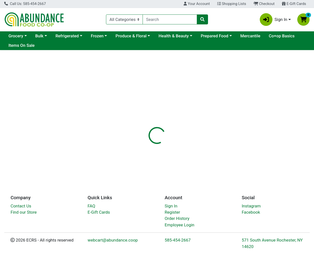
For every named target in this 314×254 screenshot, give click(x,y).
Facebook (251, 212)
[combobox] (170, 19)
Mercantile (250, 35)
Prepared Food (214, 35)
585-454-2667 (178, 240)
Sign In (171, 205)
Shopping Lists (231, 3)
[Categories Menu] (124, 19)
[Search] (170, 19)
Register (172, 212)
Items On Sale (21, 45)
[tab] (145, 124)
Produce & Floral (131, 35)
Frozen (97, 35)
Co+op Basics (282, 35)
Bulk (39, 35)
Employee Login (179, 224)
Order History (177, 218)
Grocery (15, 35)
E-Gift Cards (294, 3)
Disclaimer (192, 124)
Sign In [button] (273, 19)
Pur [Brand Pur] (187, 155)
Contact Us (20, 205)
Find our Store (23, 212)
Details (145, 124)
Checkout (264, 3)
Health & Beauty (173, 35)
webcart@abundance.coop (113, 240)
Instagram (251, 205)
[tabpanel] (222, 151)
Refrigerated (67, 35)
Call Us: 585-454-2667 (25, 3)
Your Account (197, 3)
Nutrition (166, 124)
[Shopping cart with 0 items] (303, 19)
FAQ (91, 205)
